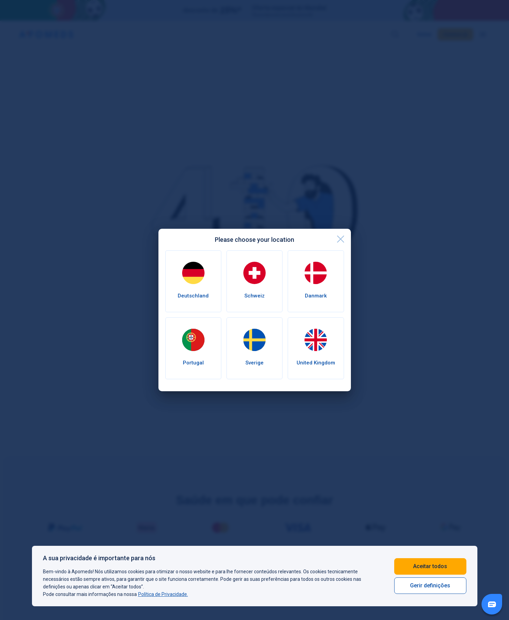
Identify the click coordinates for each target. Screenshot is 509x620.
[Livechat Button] (492, 604)
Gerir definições (430, 585)
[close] (340, 239)
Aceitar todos (430, 566)
